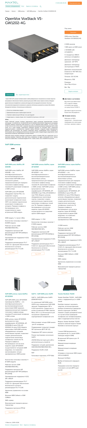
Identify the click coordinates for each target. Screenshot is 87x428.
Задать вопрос (73, 91)
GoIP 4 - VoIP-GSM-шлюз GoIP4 (42, 294)
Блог (22, 6)
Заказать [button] (73, 32)
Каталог (13, 6)
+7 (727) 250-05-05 (60, 3)
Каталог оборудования (12, 425)
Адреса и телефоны (32, 6)
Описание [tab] (9, 95)
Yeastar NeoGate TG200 (66, 294)
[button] (75, 3)
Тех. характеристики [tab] (22, 95)
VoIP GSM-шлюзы (12, 144)
